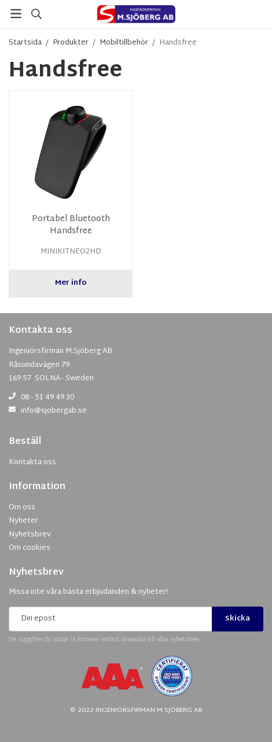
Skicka (237, 619)
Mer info (71, 283)
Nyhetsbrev (36, 572)
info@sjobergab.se (54, 411)
